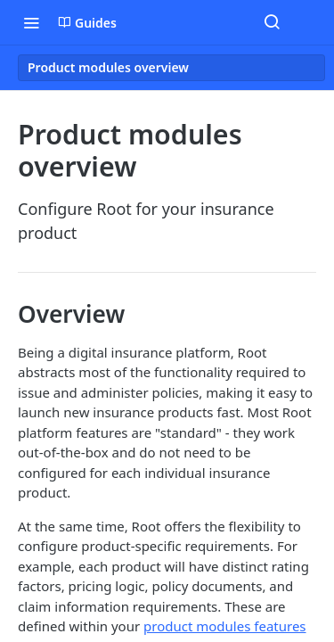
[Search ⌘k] (271, 22)
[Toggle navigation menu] (31, 22)
